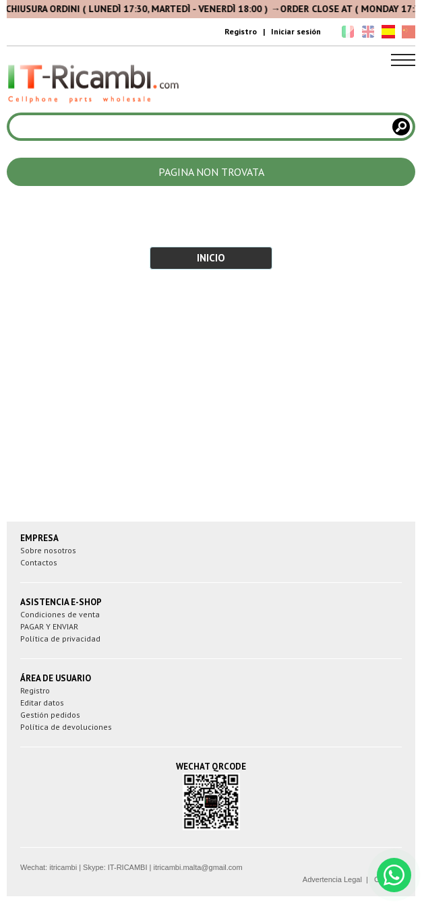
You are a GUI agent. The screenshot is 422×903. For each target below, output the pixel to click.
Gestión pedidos (50, 715)
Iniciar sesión (296, 31)
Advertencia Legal (332, 879)
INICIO (211, 257)
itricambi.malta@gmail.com (197, 867)
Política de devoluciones (66, 727)
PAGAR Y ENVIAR (49, 626)
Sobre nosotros (48, 550)
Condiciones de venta (60, 614)
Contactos (38, 562)
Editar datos (42, 702)
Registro (240, 31)
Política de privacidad (60, 638)
